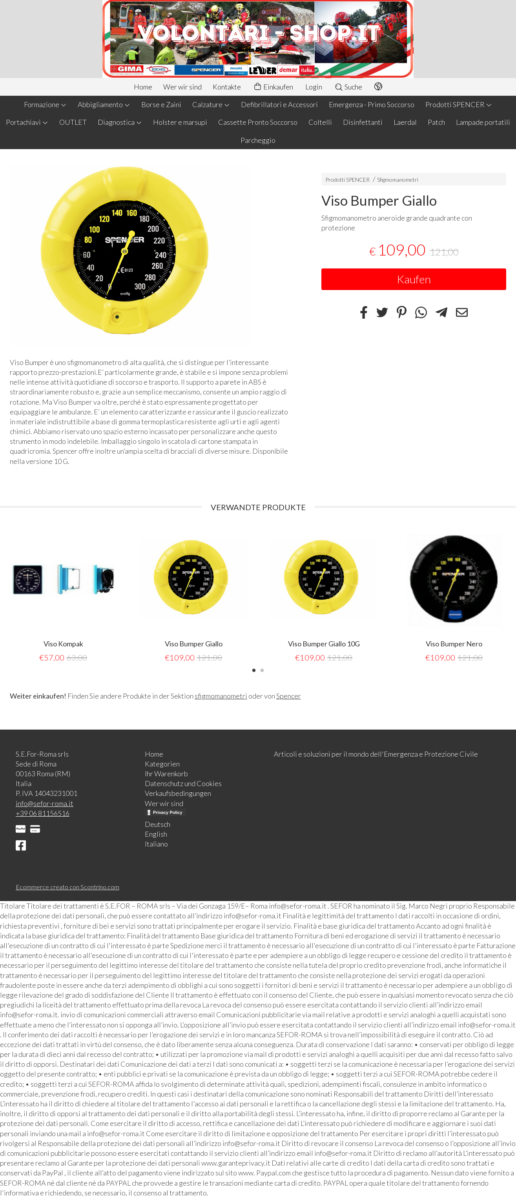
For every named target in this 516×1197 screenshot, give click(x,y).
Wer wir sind (182, 86)
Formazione (45, 104)
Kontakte (227, 86)
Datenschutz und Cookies (183, 782)
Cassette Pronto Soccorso (257, 122)
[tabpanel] (63, 594)
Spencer (288, 695)
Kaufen (414, 279)
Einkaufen (273, 87)
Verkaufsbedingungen (178, 792)
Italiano (156, 843)
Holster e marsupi (180, 122)
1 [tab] (254, 668)
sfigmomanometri (221, 695)
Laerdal (405, 122)
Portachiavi (27, 122)
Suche (348, 86)
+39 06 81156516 (42, 812)
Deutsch (157, 823)
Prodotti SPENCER (458, 104)
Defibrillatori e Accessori (279, 104)
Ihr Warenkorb (166, 772)
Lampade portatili (483, 122)
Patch (436, 122)
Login (313, 86)
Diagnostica (120, 122)
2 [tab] (262, 668)
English (156, 833)
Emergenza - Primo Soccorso (371, 104)
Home (143, 86)
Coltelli (320, 122)
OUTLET (73, 122)
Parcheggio (258, 140)
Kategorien (162, 763)
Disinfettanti (363, 122)
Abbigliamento (104, 104)
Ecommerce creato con (67, 886)
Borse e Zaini (161, 104)
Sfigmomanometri (397, 179)
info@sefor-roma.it (44, 802)
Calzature (211, 104)
